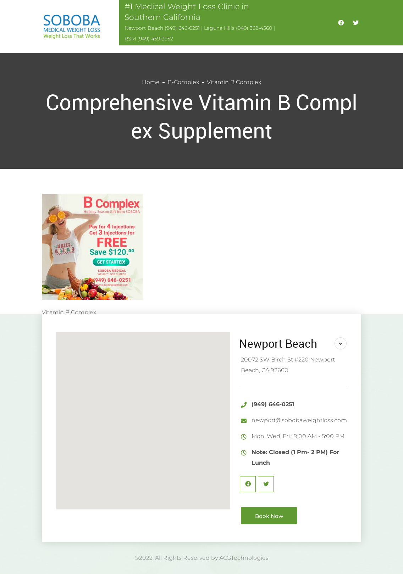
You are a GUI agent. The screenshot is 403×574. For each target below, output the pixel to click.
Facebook (248, 484)
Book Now (269, 516)
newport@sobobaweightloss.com (299, 420)
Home (151, 82)
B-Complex (183, 82)
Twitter (266, 484)
